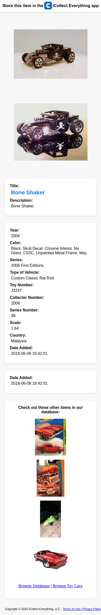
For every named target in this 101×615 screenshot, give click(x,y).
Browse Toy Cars (68, 586)
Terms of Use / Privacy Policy (82, 609)
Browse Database (34, 586)
